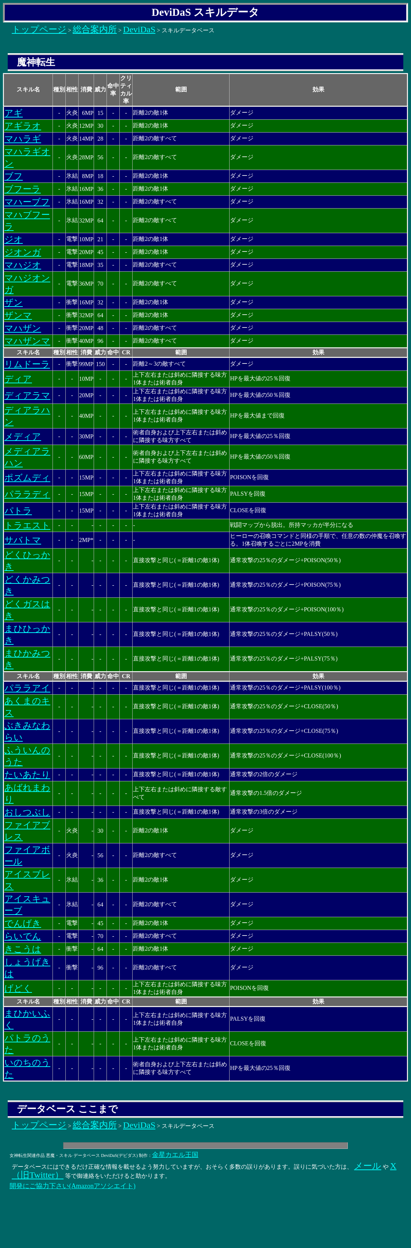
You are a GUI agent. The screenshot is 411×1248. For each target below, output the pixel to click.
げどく (18, 988)
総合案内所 (95, 29)
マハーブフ (27, 202)
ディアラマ (27, 395)
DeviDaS (139, 29)
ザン (13, 302)
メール (367, 1166)
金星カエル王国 (175, 1154)
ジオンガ (22, 252)
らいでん (22, 936)
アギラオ (22, 126)
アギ (13, 113)
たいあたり (27, 774)
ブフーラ (22, 189)
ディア (18, 379)
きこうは (22, 949)
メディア (22, 436)
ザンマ (18, 315)
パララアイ (27, 688)
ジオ (13, 239)
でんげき (22, 923)
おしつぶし (27, 812)
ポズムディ (27, 477)
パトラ (18, 511)
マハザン (22, 328)
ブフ (13, 176)
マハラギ (22, 139)
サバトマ (22, 540)
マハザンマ (27, 341)
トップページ (39, 29)
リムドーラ (27, 364)
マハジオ (22, 265)
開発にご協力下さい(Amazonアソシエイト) (73, 1186)
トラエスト (27, 525)
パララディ (27, 494)
